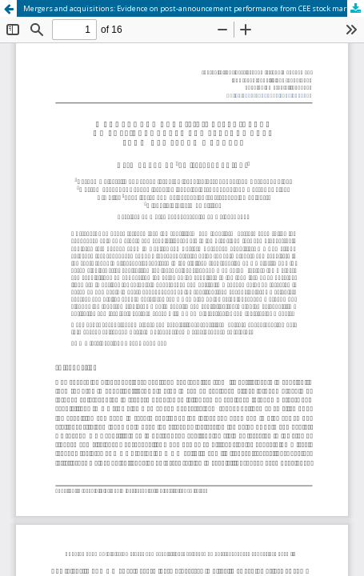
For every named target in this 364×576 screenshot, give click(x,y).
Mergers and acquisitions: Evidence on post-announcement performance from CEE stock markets (192, 8)
